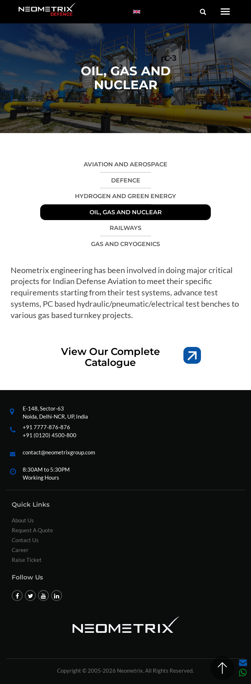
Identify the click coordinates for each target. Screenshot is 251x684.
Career (20, 550)
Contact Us (25, 540)
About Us (23, 520)
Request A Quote (32, 530)
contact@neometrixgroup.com (59, 452)
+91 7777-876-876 (46, 427)
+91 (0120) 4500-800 (49, 435)
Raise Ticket (27, 559)
